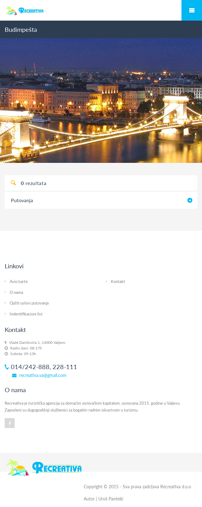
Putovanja (22, 200)
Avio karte (19, 281)
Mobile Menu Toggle (191, 10)
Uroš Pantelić (111, 498)
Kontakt (118, 281)
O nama (16, 292)
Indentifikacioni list (26, 313)
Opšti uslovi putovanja (29, 302)
